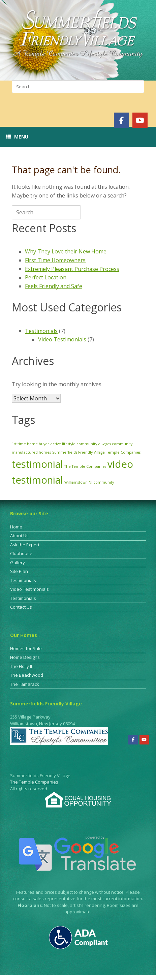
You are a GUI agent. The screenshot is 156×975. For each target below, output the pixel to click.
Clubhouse (21, 553)
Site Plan (19, 571)
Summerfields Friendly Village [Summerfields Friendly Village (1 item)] (78, 452)
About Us (19, 535)
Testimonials (41, 331)
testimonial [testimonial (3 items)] (37, 464)
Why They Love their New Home (65, 251)
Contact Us (21, 607)
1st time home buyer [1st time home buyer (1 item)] (30, 443)
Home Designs (25, 657)
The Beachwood (26, 675)
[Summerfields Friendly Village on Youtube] (140, 120)
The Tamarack (24, 684)
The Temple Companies (34, 782)
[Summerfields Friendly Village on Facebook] (121, 120)
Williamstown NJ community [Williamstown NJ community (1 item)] (89, 482)
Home (16, 527)
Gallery (17, 562)
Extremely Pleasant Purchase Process (72, 269)
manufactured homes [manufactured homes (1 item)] (31, 452)
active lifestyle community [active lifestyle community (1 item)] (74, 443)
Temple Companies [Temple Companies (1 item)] (123, 452)
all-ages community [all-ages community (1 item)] (115, 443)
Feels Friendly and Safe (53, 286)
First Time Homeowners (55, 260)
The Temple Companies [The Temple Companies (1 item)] (85, 466)
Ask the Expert (24, 545)
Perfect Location (45, 277)
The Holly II (21, 666)
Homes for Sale (26, 648)
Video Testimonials (62, 339)
